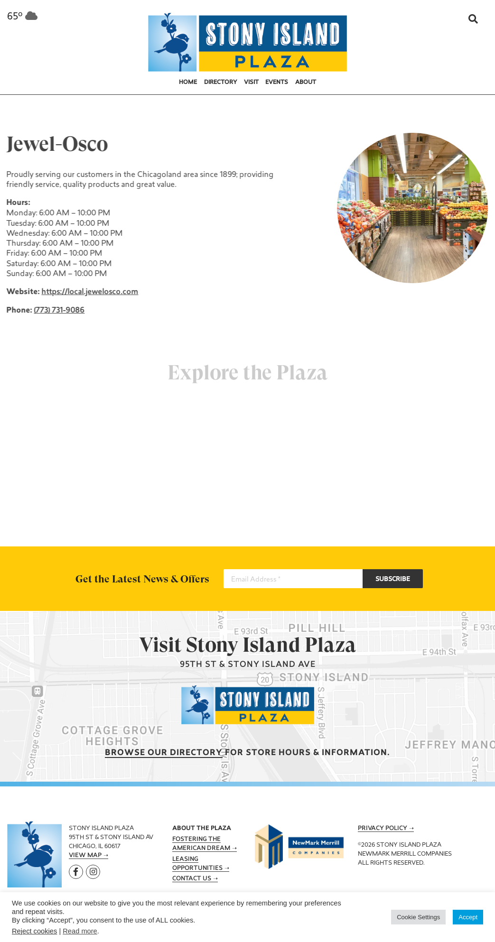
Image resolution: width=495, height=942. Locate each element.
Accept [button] (467, 917)
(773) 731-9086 (58, 310)
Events (276, 82)
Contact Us (191, 879)
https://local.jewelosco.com (89, 292)
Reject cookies (34, 931)
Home (188, 82)
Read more (80, 931)
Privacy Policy (382, 828)
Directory (220, 82)
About (305, 82)
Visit (251, 82)
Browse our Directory (164, 753)
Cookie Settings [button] (418, 917)
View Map (85, 856)
